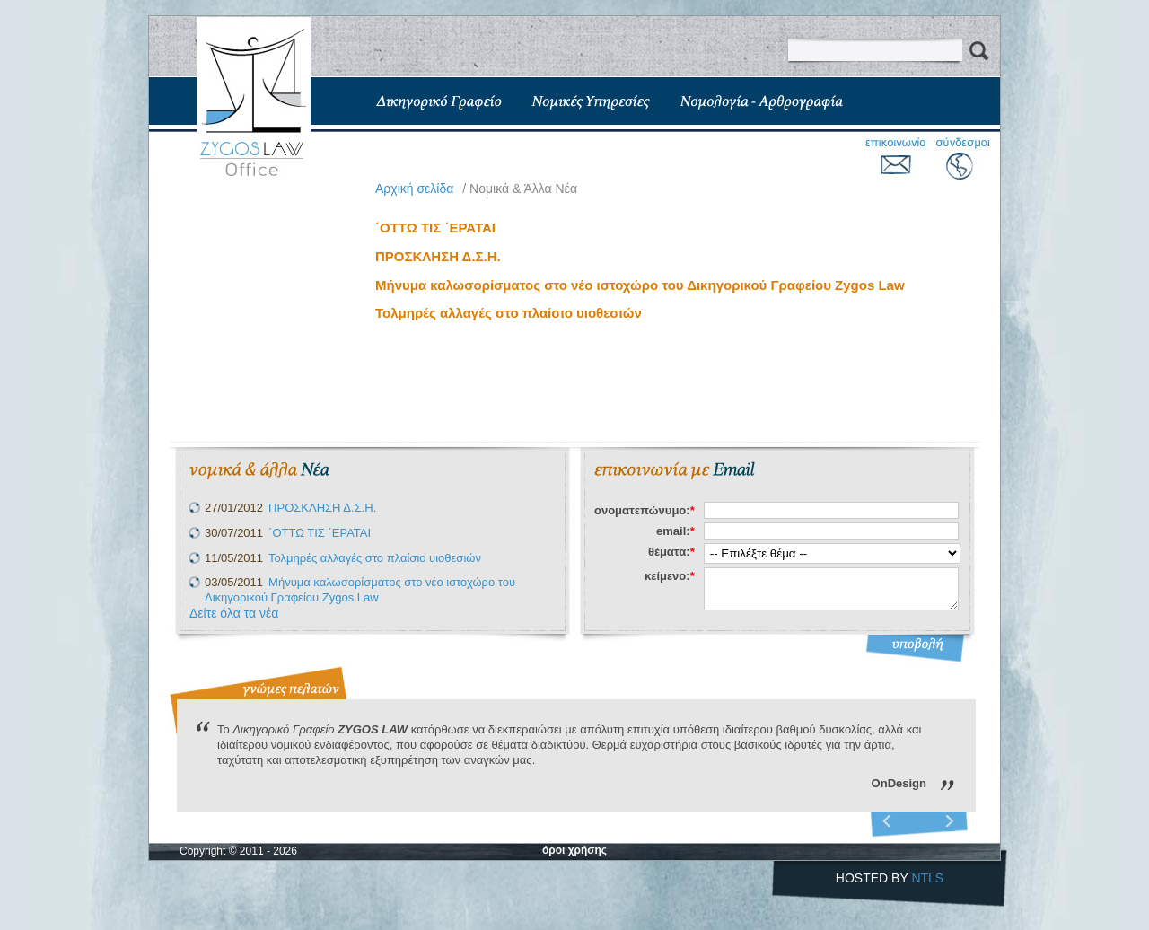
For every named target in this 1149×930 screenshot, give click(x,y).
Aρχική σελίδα (414, 188)
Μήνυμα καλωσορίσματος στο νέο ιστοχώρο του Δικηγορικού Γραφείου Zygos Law (640, 285)
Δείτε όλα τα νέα (233, 613)
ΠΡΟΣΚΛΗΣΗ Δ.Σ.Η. (438, 256)
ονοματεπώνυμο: (644, 510)
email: (675, 531)
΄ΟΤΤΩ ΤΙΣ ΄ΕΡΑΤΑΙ (435, 227)
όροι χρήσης (574, 850)
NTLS (927, 878)
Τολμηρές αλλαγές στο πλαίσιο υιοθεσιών (508, 312)
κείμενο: (670, 576)
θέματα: (671, 551)
